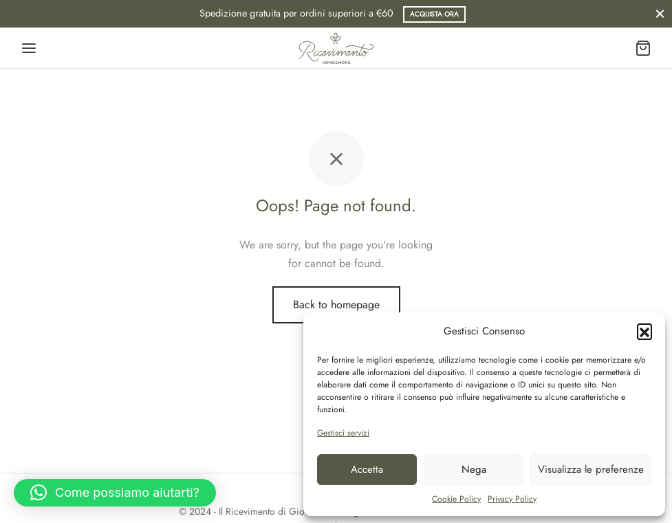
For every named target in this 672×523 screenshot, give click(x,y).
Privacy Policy (512, 499)
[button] (644, 331)
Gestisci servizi (343, 433)
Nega (474, 469)
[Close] (660, 13)
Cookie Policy (456, 499)
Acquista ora (434, 14)
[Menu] (29, 48)
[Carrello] (643, 48)
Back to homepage (336, 304)
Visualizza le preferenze (591, 469)
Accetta (367, 469)
